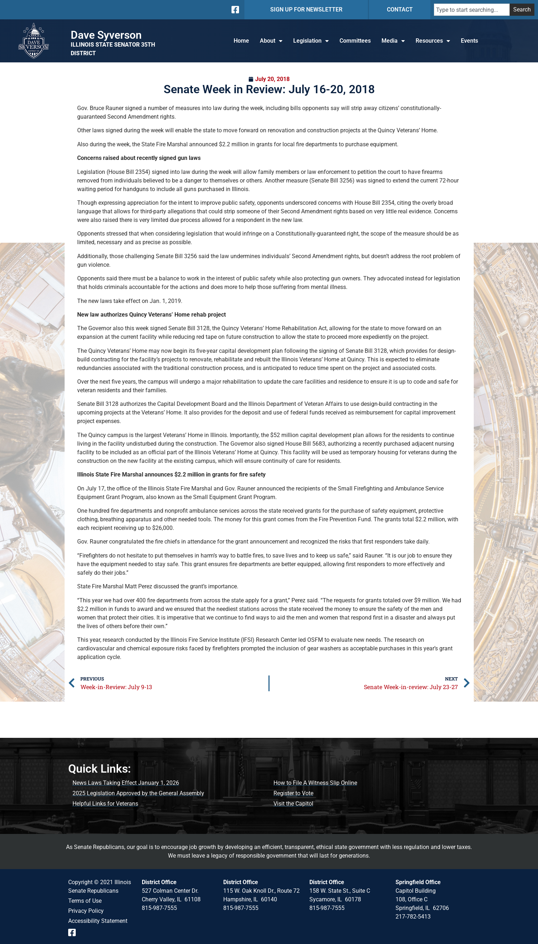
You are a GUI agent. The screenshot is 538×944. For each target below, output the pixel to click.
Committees (355, 40)
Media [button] (393, 40)
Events (469, 40)
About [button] (271, 40)
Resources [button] (433, 40)
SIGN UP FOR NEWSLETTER (306, 9)
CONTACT (400, 9)
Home (241, 40)
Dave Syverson (106, 35)
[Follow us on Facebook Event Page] (74, 932)
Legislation (311, 40)
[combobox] (472, 10)
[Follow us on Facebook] (234, 9)
